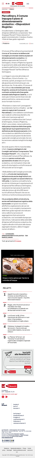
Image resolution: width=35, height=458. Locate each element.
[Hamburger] (3, 4)
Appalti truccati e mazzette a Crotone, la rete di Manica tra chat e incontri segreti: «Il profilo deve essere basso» (19, 296)
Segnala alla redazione (16, 448)
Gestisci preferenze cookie (19, 450)
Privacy (24, 448)
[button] (31, 10)
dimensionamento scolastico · (13, 235)
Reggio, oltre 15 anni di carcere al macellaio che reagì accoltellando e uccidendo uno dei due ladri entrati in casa (19, 307)
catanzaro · (10, 234)
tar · (26, 235)
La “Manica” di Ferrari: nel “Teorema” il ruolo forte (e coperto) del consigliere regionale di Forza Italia (19, 339)
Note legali (9, 450)
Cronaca (11, 9)
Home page (4, 9)
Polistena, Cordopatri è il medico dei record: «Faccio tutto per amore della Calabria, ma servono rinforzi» (19, 329)
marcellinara (7, 237)
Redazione (6, 448)
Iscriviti (28, 367)
